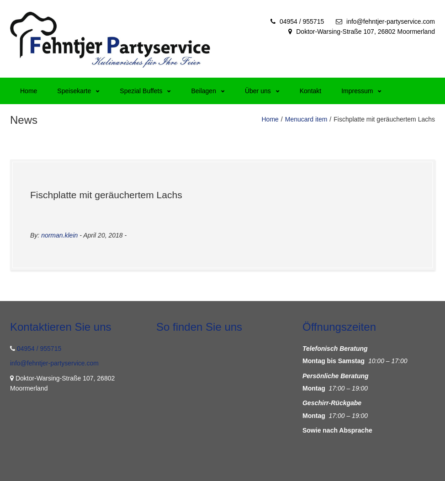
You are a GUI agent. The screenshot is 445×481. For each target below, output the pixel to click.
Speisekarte (78, 91)
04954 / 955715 (302, 21)
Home (28, 91)
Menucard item (306, 119)
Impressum (361, 91)
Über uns (262, 91)
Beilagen (208, 91)
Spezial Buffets (145, 91)
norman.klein (59, 235)
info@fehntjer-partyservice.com (390, 21)
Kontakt (310, 91)
